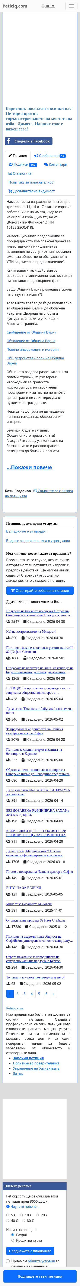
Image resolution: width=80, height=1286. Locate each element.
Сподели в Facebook (27, 141)
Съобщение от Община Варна (31, 332)
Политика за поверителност (32, 182)
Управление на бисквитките (36, 1080)
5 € (13, 1227)
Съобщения (50, 155)
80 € (30, 1233)
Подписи (23, 164)
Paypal (21, 1247)
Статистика (20, 173)
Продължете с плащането (30, 1263)
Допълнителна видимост (32, 191)
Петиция (18, 155)
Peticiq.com (15, 6)
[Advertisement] (40, 59)
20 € (44, 1227)
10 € (28, 1227)
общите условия (41, 1273)
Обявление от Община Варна (31, 340)
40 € (14, 1233)
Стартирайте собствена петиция (40, 603)
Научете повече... (22, 1219)
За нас (18, 1086)
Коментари (55, 164)
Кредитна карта (29, 1253)
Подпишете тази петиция (40, 515)
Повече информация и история (33, 349)
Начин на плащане (22, 1242)
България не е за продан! (26, 544)
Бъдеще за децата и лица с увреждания (38, 553)
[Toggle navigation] (71, 6)
